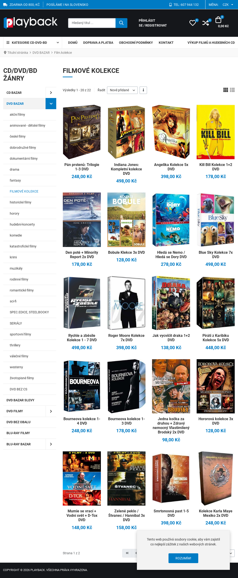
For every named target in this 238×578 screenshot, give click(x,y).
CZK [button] (226, 5)
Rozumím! (183, 558)
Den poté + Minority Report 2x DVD (82, 254)
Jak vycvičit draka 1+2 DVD (171, 337)
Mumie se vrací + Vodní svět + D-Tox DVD (81, 515)
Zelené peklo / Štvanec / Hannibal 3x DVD (126, 515)
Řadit (101, 90)
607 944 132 (190, 5)
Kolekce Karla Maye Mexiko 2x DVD (215, 513)
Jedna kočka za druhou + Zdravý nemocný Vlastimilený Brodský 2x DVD (171, 426)
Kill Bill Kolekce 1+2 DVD (215, 166)
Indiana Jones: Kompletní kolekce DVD (126, 169)
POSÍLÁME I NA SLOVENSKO (67, 5)
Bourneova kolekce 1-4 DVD (81, 421)
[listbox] (122, 90)
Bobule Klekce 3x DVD (126, 252)
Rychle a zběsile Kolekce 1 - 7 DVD (82, 337)
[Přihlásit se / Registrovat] (161, 23)
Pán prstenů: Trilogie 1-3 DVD (81, 166)
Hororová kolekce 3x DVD (215, 421)
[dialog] (183, 550)
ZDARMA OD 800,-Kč (25, 5)
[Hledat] (121, 23)
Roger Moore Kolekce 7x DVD (126, 337)
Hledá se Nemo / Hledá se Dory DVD (171, 254)
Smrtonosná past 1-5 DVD (171, 513)
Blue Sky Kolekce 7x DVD (216, 254)
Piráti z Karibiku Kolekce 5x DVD (215, 337)
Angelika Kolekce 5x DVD (171, 166)
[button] (193, 23)
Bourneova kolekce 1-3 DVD (126, 421)
